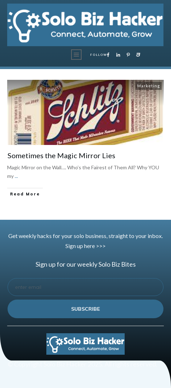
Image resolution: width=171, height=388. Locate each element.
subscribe (85, 309)
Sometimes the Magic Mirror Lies (61, 155)
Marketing (148, 85)
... (16, 176)
